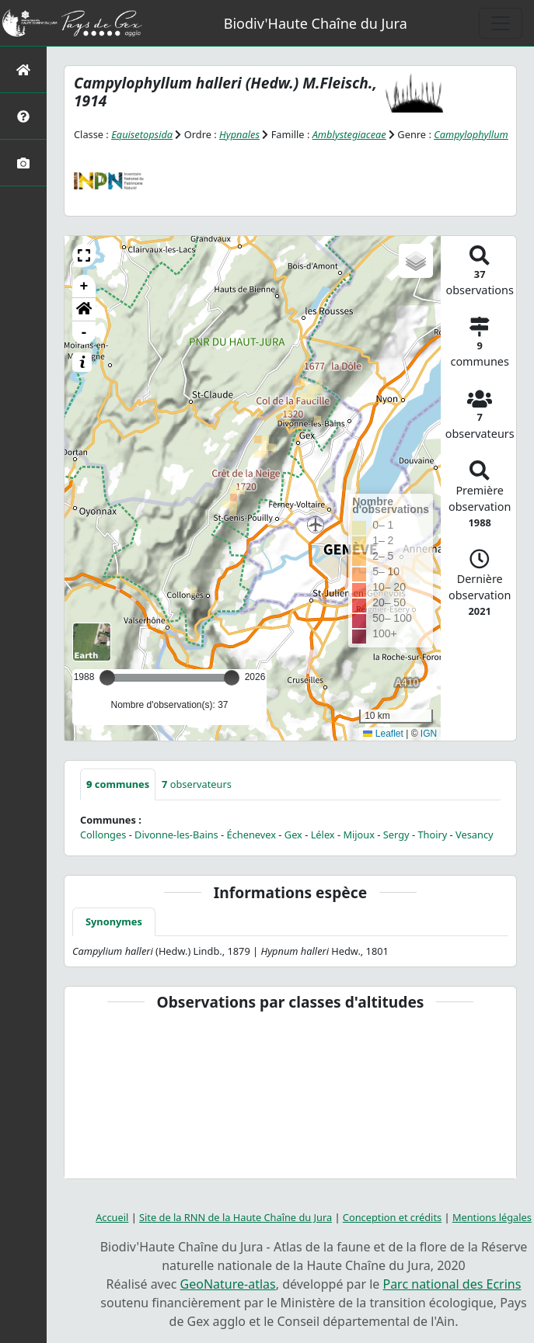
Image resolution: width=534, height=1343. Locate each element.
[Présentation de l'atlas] (23, 116)
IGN (429, 733)
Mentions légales (492, 1217)
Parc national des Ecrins (451, 1284)
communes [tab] (117, 784)
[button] (84, 255)
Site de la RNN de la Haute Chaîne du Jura (235, 1217)
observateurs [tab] (197, 784)
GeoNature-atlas (228, 1284)
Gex (293, 835)
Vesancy (474, 835)
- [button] (84, 333)
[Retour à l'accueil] (23, 69)
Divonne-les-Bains (176, 835)
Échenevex (252, 835)
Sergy (396, 835)
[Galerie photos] (23, 163)
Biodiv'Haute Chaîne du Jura (315, 23)
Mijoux (359, 835)
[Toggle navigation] (500, 23)
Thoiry (432, 835)
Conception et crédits (392, 1217)
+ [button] (84, 286)
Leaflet (383, 733)
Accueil (112, 1217)
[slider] (231, 677)
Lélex (323, 835)
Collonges (103, 835)
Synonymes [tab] (114, 921)
